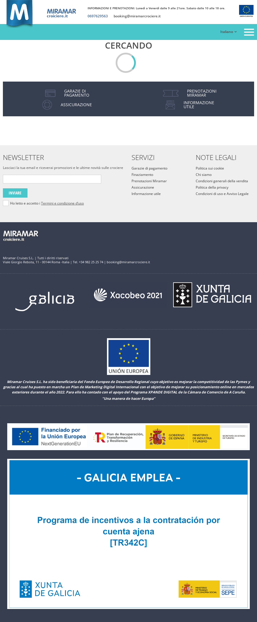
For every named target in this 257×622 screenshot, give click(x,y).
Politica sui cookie (210, 168)
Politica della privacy (212, 187)
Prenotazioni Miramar (149, 180)
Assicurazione (143, 187)
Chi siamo (204, 174)
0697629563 (98, 16)
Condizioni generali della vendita (222, 180)
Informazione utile (146, 193)
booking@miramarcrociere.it (137, 16)
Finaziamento (142, 174)
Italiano (226, 32)
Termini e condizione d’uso (62, 203)
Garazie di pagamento (149, 168)
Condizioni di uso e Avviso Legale (222, 193)
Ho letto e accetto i (47, 203)
